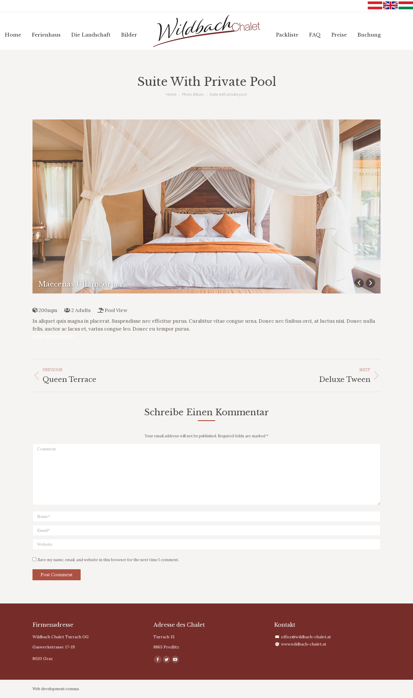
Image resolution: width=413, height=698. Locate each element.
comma (72, 688)
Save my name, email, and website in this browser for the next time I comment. (108, 559)
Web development (48, 688)
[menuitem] (12, 35)
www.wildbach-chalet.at (303, 644)
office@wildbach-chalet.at (306, 636)
